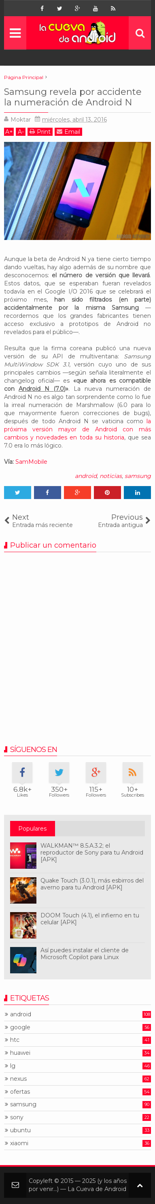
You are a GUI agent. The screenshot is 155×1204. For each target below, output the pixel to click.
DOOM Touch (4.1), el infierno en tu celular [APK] (89, 919)
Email (68, 131)
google (20, 1027)
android (86, 476)
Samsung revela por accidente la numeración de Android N (73, 97)
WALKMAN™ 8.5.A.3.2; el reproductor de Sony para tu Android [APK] (91, 852)
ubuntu (20, 1130)
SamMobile (31, 461)
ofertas (20, 1091)
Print (40, 131)
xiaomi (19, 1143)
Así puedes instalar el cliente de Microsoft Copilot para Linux (84, 954)
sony (16, 1117)
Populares (32, 828)
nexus (18, 1078)
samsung (138, 476)
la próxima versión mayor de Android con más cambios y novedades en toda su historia (77, 429)
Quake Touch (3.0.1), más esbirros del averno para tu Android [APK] (92, 884)
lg (12, 1066)
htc (14, 1040)
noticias (111, 476)
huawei (20, 1053)
